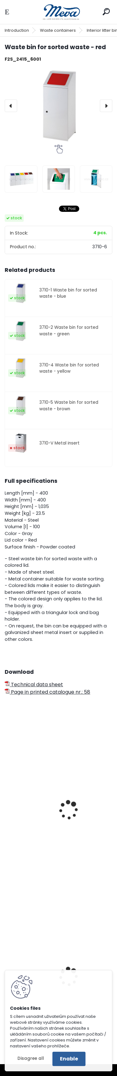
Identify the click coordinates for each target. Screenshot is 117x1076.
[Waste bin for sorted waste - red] (58, 106)
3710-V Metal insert (59, 443)
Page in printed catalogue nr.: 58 (47, 692)
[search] (106, 12)
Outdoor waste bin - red (38, 840)
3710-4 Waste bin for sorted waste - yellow (69, 368)
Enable (69, 1058)
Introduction (17, 30)
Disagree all (30, 1058)
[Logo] (58, 12)
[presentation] (11, 106)
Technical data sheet (34, 684)
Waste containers (58, 30)
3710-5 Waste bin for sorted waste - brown (68, 405)
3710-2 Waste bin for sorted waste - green (68, 330)
